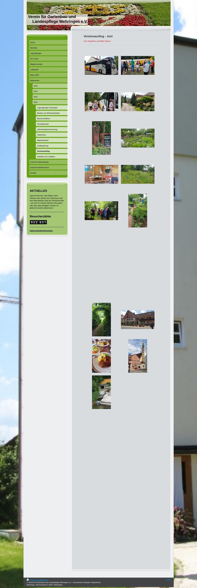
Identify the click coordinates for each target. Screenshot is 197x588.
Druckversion (34, 580)
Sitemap (45, 580)
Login (168, 579)
